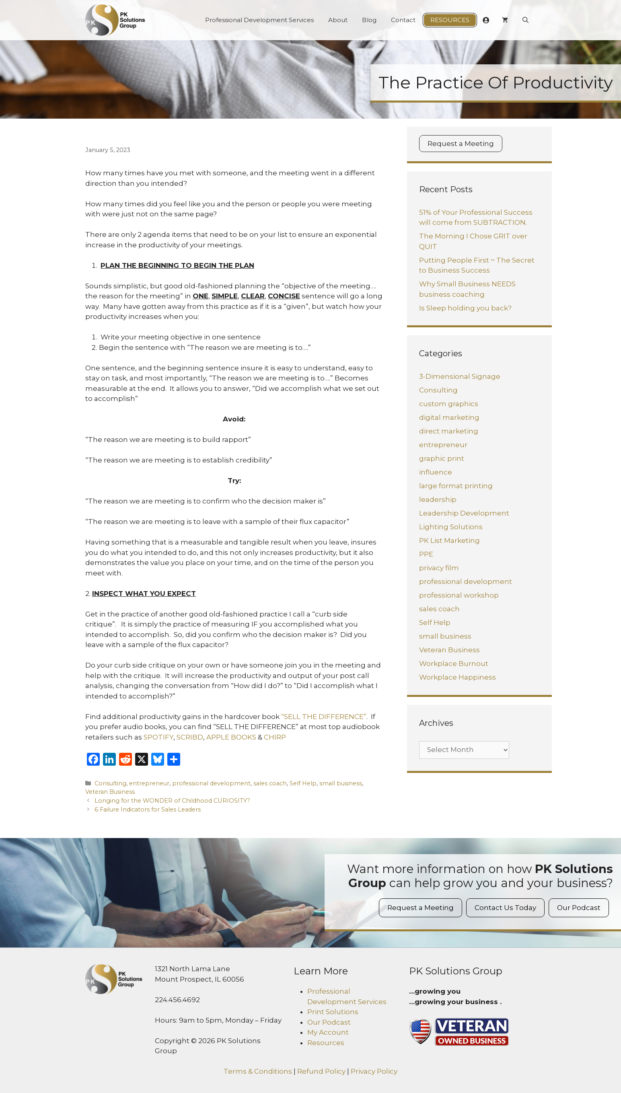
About (338, 20)
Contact (403, 20)
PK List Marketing (449, 540)
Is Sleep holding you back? (465, 308)
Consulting (110, 783)
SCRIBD (190, 737)
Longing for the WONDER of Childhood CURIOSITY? (172, 800)
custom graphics (448, 404)
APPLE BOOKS (231, 737)
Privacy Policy (374, 1071)
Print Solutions (332, 1012)
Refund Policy (321, 1071)
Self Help (303, 783)
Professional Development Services (259, 20)
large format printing (456, 486)
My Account (328, 1032)
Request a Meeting (461, 144)
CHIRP (275, 737)
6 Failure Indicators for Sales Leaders (148, 809)
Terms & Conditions (258, 1071)
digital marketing (449, 417)
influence (435, 472)
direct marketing (448, 431)
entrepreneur (149, 783)
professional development (211, 783)
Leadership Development (464, 513)
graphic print (441, 458)
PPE (426, 554)
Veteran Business (110, 791)
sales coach (270, 783)
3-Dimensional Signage (459, 376)
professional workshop (459, 595)
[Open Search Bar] (525, 20)
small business (340, 783)
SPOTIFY (158, 737)
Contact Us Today (505, 908)
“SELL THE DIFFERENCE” (323, 717)
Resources (449, 20)
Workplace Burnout (453, 663)
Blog (369, 20)
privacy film (439, 568)
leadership (437, 499)
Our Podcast (578, 908)
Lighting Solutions (451, 527)
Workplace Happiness (457, 677)
